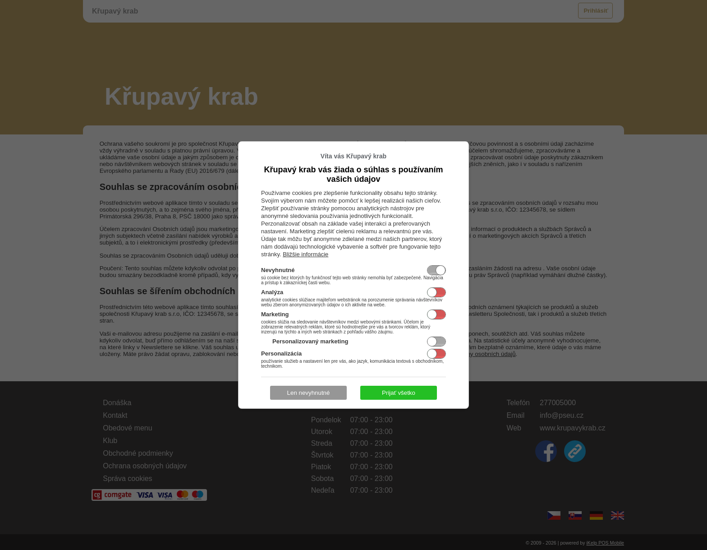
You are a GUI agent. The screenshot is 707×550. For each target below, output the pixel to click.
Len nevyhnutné (308, 392)
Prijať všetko (398, 392)
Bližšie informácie (305, 254)
